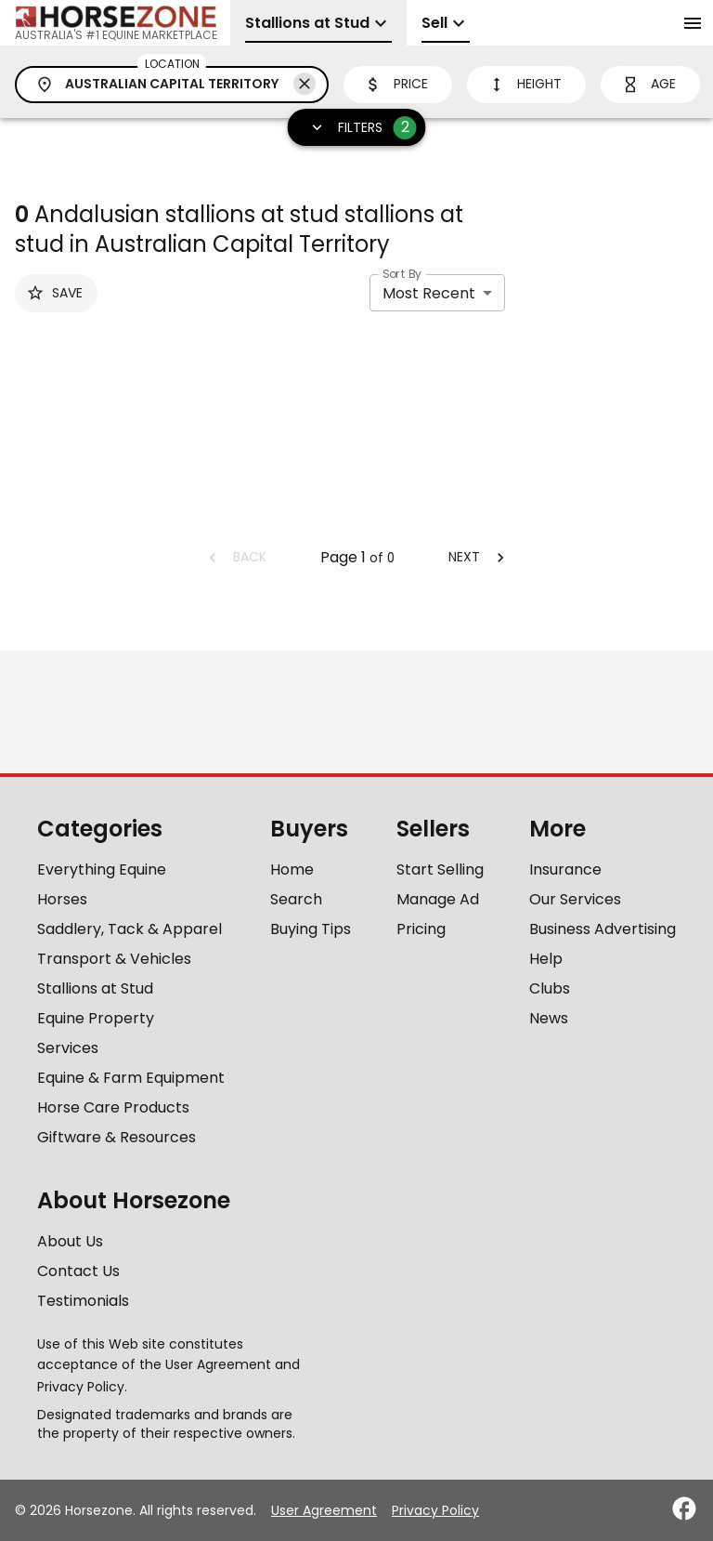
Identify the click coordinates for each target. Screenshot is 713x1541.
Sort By (401, 274)
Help (546, 958)
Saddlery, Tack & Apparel (129, 929)
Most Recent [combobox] (428, 293)
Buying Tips (310, 929)
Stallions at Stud (95, 988)
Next (479, 556)
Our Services (575, 899)
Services (67, 1048)
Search (296, 899)
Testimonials (83, 1300)
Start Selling (440, 869)
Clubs (549, 988)
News (548, 1018)
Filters (358, 127)
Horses (62, 899)
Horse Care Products (113, 1107)
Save (54, 292)
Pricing (421, 929)
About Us (70, 1241)
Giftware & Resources (116, 1137)
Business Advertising (602, 929)
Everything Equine (101, 869)
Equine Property (95, 1018)
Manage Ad (437, 899)
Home (292, 869)
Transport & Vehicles (114, 958)
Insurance (565, 869)
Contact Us (78, 1271)
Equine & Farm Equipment (131, 1077)
